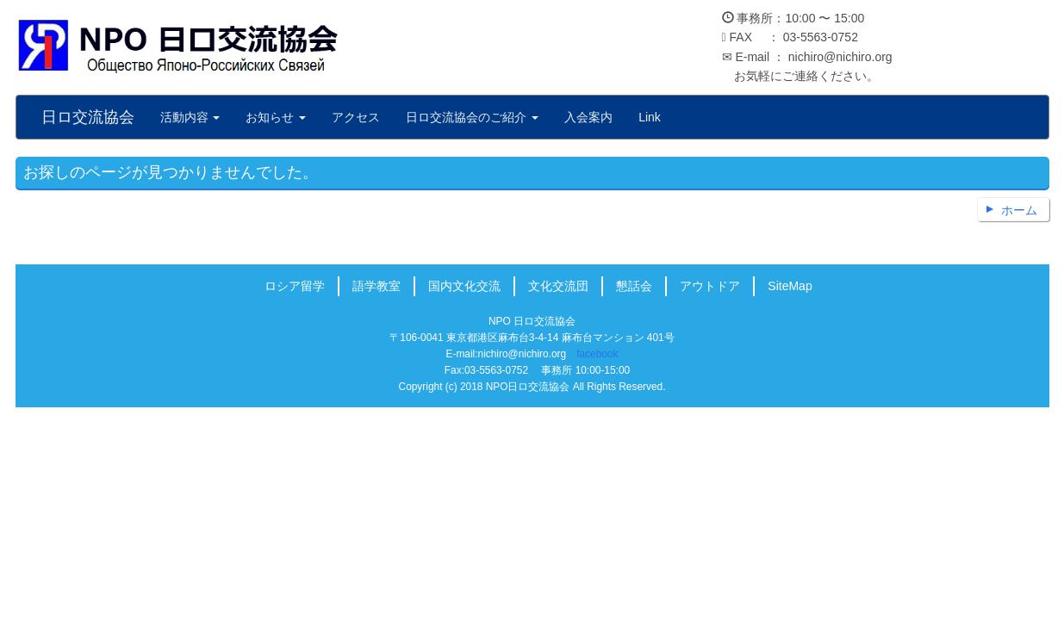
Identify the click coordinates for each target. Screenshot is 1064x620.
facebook (597, 354)
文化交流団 (558, 286)
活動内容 (190, 117)
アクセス (356, 117)
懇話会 (634, 286)
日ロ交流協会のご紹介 (472, 117)
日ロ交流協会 (87, 117)
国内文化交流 (464, 286)
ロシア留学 (294, 286)
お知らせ (276, 117)
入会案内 (588, 117)
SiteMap (790, 286)
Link (649, 117)
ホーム (1019, 210)
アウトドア (710, 286)
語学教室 (376, 286)
